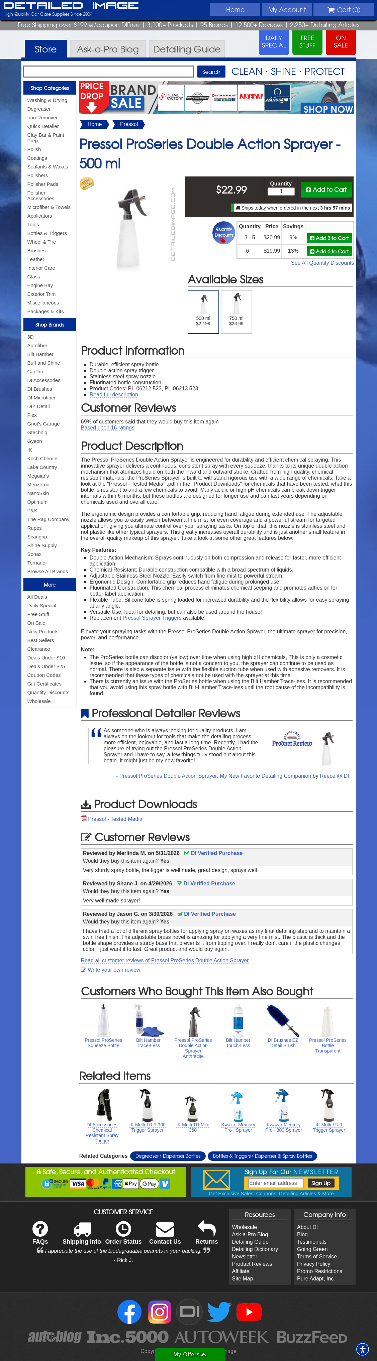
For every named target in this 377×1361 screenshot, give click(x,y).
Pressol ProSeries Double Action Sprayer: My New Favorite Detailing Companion (215, 776)
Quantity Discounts (48, 692)
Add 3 (329, 237)
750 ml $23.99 (236, 309)
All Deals (37, 597)
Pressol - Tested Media (115, 819)
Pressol (129, 124)
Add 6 (329, 251)
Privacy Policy (314, 1264)
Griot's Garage (43, 423)
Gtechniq (37, 432)
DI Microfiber (41, 397)
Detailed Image (71, 6)
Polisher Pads (43, 184)
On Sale (36, 623)
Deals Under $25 (46, 666)
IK (29, 450)
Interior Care (41, 268)
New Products (43, 631)
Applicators (39, 216)
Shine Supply (42, 545)
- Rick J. (123, 1260)
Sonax (34, 554)
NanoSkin (38, 493)
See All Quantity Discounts (322, 263)
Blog (302, 1234)
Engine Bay (40, 285)
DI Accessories (44, 380)
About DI (307, 1227)
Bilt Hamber (40, 354)
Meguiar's (38, 476)
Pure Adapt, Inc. (316, 1278)
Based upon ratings (107, 427)
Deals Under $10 (46, 657)
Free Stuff (38, 614)
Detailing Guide (250, 1242)
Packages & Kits (45, 311)
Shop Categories (50, 88)
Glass (33, 276)
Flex (32, 415)
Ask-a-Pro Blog (250, 1234)
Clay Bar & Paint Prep (45, 137)
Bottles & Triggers (47, 233)
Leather (35, 259)
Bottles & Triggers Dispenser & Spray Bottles (262, 1155)
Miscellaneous (43, 302)
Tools (33, 224)
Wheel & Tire (41, 242)
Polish (34, 149)
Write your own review (110, 970)
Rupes (34, 528)
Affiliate (241, 1271)
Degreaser (39, 109)
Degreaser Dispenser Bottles (167, 1155)
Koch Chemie (42, 458)
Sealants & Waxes (47, 166)
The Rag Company (48, 519)
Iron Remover (42, 117)
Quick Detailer (43, 126)
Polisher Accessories (41, 195)
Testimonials (311, 1242)
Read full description (114, 394)
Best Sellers (40, 640)
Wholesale (39, 701)
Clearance (38, 649)
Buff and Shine (43, 363)
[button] (362, 1349)
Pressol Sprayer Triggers (152, 618)
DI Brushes (39, 389)
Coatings (37, 158)
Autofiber (37, 345)
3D (30, 337)
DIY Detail (38, 406)
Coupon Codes (44, 675)
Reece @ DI (334, 776)
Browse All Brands (47, 571)
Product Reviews (252, 1264)
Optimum (37, 502)
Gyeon (34, 441)
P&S (32, 510)
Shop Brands (49, 324)
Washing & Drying (47, 100)
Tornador (37, 563)
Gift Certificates (44, 684)
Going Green (312, 1249)
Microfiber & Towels (49, 207)
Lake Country (42, 467)
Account (287, 9)
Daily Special (42, 605)
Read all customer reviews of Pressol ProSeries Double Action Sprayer (165, 960)
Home (235, 9)
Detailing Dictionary (255, 1249)
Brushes (36, 250)
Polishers (37, 175)
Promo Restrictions (319, 1271)
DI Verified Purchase (213, 853)
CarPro (35, 371)
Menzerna (38, 484)
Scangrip (37, 536)
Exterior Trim (41, 294)
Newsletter (245, 1256)
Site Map (242, 1278)
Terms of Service (317, 1256)
